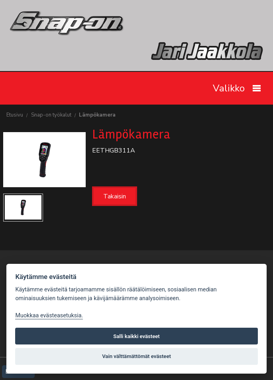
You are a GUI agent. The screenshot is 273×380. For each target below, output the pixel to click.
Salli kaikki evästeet (136, 336)
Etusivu (14, 115)
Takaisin (114, 196)
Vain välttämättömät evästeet (136, 356)
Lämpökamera (97, 115)
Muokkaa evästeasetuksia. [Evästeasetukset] (49, 315)
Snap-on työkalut (51, 115)
